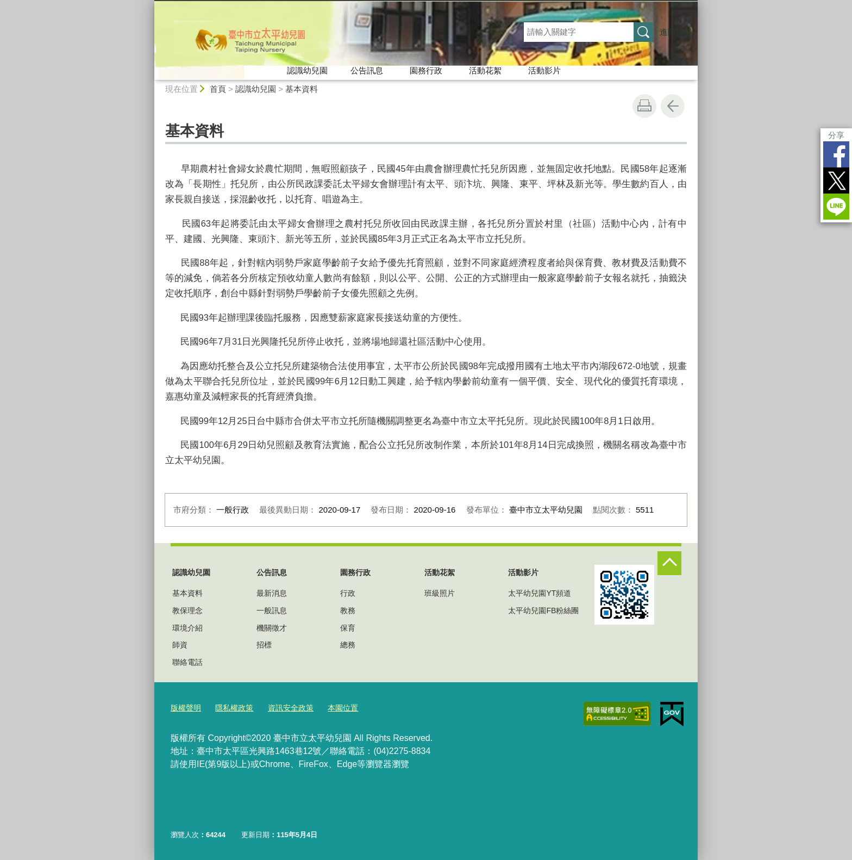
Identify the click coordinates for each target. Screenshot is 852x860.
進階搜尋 (676, 31)
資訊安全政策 (284, 707)
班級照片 (439, 593)
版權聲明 (185, 707)
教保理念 (187, 610)
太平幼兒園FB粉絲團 (543, 610)
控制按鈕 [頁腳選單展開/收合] (669, 563)
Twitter (836, 180)
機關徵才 (271, 628)
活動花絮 (485, 70)
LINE (836, 207)
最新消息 (271, 593)
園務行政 (426, 70)
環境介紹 (187, 628)
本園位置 (334, 707)
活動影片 (544, 70)
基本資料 (301, 89)
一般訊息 (271, 610)
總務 (347, 644)
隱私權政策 (230, 707)
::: (149, 4)
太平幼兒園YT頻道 (539, 593)
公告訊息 (366, 70)
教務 (347, 610)
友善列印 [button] (644, 106)
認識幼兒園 (307, 70)
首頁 (218, 89)
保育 (347, 628)
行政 (347, 593)
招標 (264, 644)
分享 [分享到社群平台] (836, 135)
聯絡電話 (187, 662)
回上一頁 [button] (673, 106)
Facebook (836, 154)
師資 (179, 644)
